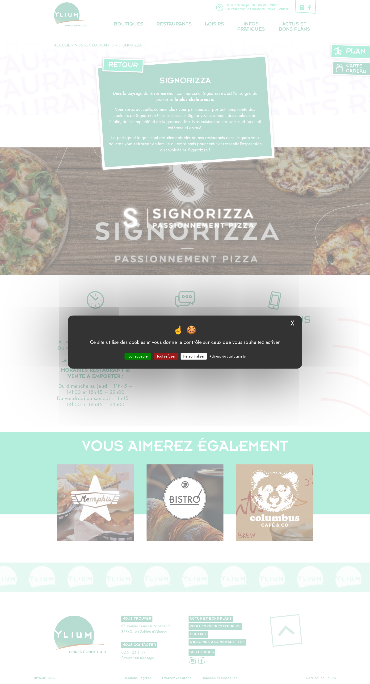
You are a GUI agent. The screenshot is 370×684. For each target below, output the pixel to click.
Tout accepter (138, 356)
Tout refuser (166, 356)
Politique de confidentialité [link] (228, 356)
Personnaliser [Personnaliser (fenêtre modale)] (194, 356)
